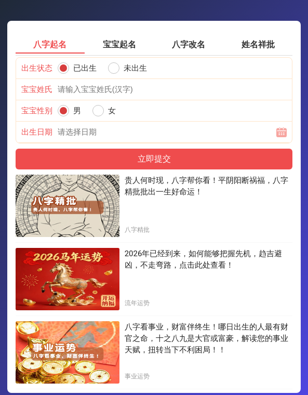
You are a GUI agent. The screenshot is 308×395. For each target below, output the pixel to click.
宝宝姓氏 (36, 89)
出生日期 (36, 132)
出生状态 (36, 68)
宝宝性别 (36, 110)
